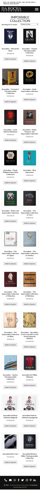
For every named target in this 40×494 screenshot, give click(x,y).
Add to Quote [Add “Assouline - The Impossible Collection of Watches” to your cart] (10, 304)
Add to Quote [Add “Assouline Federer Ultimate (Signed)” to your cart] (10, 426)
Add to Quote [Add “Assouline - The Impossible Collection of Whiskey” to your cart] (29, 304)
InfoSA (25, 487)
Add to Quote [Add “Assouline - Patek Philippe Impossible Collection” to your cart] (10, 183)
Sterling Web (17, 487)
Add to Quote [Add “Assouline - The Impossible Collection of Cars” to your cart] (29, 223)
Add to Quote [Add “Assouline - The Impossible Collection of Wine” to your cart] (10, 345)
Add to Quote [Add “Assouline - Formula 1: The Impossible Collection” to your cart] (10, 102)
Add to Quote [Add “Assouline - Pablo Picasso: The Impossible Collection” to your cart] (29, 142)
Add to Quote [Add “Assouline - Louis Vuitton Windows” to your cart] (10, 140)
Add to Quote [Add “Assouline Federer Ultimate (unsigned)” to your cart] (29, 426)
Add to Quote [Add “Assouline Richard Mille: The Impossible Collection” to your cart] (29, 466)
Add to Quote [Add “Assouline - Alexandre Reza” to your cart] (10, 59)
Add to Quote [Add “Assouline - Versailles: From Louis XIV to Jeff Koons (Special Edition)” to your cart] (29, 347)
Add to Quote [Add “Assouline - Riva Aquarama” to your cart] (29, 181)
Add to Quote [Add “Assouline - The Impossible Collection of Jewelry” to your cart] (29, 264)
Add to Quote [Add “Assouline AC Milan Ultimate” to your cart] (29, 385)
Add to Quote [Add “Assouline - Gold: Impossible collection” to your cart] (29, 99)
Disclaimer (26, 485)
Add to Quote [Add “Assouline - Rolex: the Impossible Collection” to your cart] (10, 221)
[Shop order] (29, 24)
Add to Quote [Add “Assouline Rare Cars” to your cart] (10, 462)
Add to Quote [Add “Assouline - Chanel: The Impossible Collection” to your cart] (29, 61)
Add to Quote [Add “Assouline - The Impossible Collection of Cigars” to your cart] (10, 264)
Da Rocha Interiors (16, 485)
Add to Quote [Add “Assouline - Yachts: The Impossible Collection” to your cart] (10, 387)
